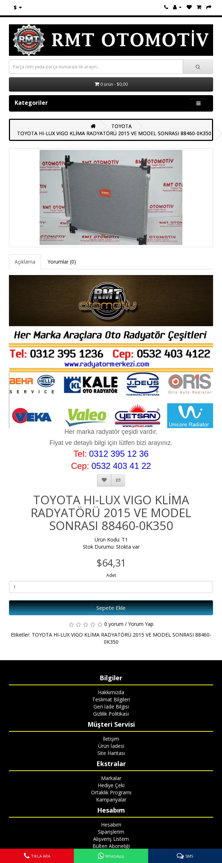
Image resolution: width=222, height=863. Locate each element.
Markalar (111, 778)
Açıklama (25, 261)
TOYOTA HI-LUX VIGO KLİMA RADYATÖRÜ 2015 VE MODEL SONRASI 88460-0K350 (114, 133)
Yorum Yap (140, 624)
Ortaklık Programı (111, 792)
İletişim (111, 738)
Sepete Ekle (111, 607)
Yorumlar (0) (61, 261)
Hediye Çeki (111, 785)
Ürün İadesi (111, 745)
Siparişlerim (111, 831)
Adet (111, 575)
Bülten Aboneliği (111, 846)
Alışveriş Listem (111, 838)
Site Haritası (111, 753)
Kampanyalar (111, 799)
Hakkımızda (111, 692)
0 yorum (113, 624)
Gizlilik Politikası (111, 713)
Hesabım (111, 824)
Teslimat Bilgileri (111, 699)
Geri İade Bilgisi (111, 706)
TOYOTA (121, 126)
